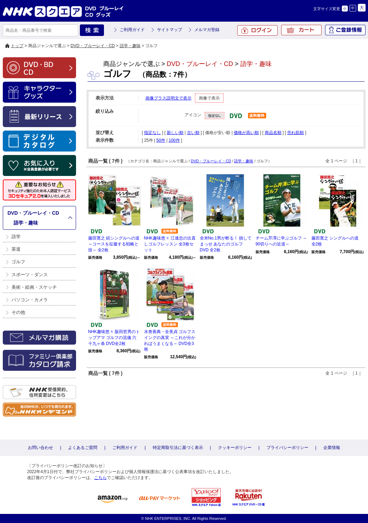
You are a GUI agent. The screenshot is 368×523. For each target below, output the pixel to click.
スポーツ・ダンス (30, 274)
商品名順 (273, 132)
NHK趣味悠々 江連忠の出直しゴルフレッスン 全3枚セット (170, 244)
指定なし (152, 132)
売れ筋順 (295, 132)
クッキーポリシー (234, 447)
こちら (100, 477)
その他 (18, 312)
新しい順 (175, 132)
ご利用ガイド (132, 29)
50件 (160, 140)
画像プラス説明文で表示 (168, 98)
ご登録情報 (345, 30)
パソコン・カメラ (30, 299)
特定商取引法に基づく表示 (178, 447)
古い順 (193, 132)
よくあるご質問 (82, 447)
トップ (17, 45)
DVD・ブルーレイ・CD (92, 45)
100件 (174, 140)
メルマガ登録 (206, 29)
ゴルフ (18, 261)
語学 (16, 236)
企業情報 (331, 447)
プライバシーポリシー (287, 447)
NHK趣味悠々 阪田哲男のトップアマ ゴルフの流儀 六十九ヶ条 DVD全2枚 (114, 337)
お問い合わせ (40, 447)
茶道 (16, 249)
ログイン (257, 30)
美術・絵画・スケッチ (34, 287)
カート (301, 30)
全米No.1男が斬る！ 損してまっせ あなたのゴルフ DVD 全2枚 (226, 244)
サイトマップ (169, 29)
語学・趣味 (130, 45)
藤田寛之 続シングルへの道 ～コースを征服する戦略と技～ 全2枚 (114, 244)
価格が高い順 (246, 132)
